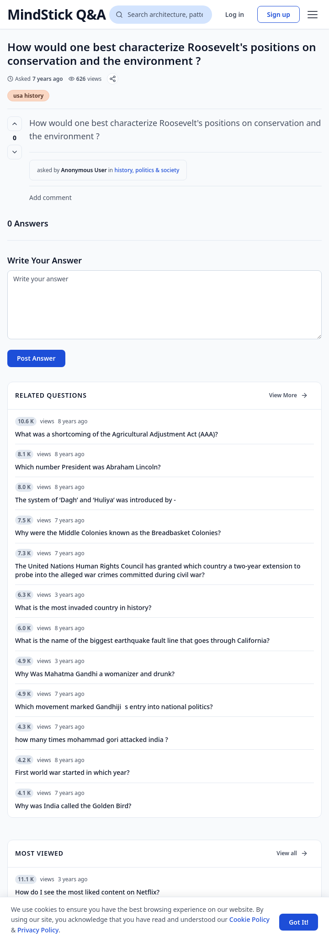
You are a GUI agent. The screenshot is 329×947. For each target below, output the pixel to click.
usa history (28, 96)
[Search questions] (160, 14)
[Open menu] (312, 14)
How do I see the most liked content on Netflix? (87, 892)
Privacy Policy (37, 930)
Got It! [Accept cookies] (298, 922)
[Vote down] (14, 152)
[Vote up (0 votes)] (14, 123)
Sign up (278, 14)
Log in (234, 14)
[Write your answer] (164, 304)
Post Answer (36, 358)
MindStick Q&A (56, 14)
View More (288, 395)
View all (292, 853)
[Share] (112, 78)
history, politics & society (146, 170)
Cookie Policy (249, 919)
